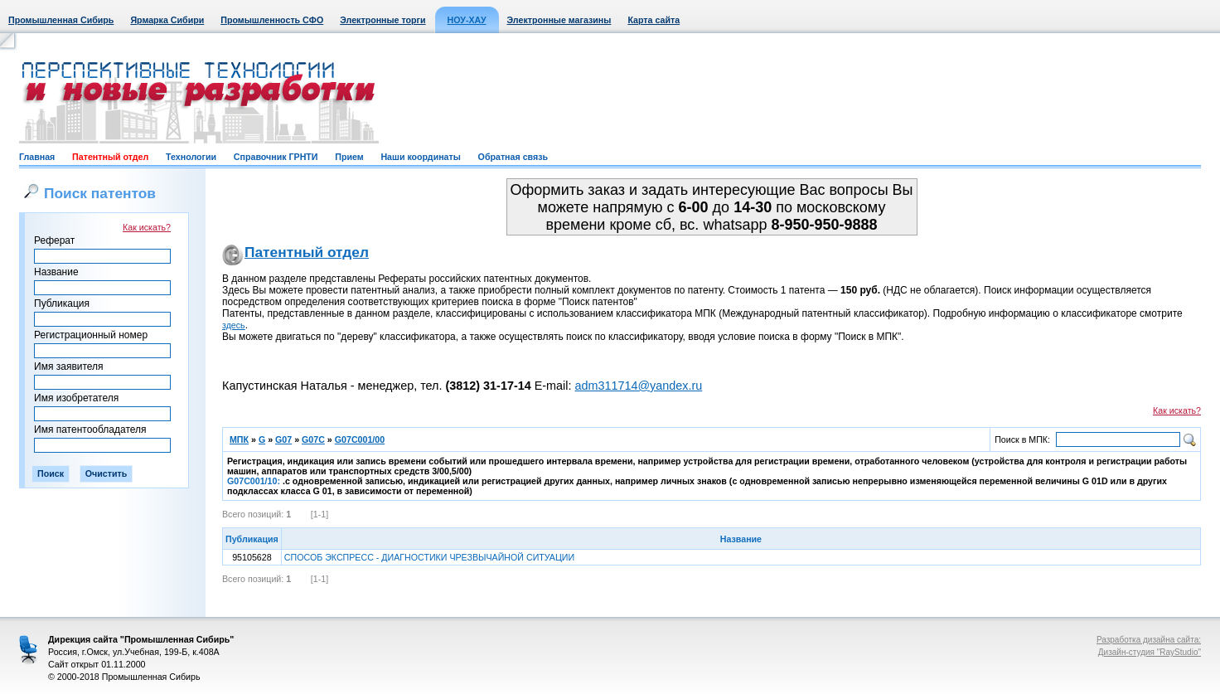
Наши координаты (420, 157)
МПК (239, 439)
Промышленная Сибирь (61, 20)
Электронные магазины (559, 20)
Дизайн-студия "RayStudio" (1149, 652)
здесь (233, 325)
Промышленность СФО (271, 20)
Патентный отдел (110, 157)
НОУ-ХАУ (467, 20)
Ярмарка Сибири (167, 20)
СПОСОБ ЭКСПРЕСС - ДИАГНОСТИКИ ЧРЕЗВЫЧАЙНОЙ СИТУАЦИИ (429, 557)
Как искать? (147, 227)
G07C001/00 (360, 439)
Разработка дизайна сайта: (1149, 639)
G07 (283, 439)
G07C (313, 439)
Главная (37, 157)
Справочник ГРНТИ (276, 157)
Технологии (191, 157)
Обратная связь (513, 157)
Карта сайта (653, 20)
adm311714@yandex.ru (638, 385)
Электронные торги (382, 20)
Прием (349, 157)
